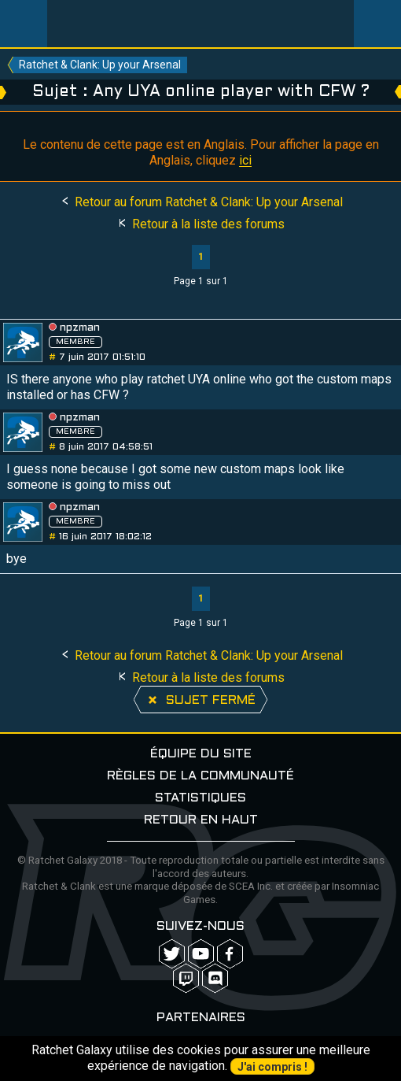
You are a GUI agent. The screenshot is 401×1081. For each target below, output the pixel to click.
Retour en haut (201, 820)
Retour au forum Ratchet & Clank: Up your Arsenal (201, 201)
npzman (80, 328)
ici (245, 160)
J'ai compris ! (272, 1067)
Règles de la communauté (200, 776)
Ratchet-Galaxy (201, 23)
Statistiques (200, 798)
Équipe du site (201, 754)
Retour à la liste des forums (200, 224)
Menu (23, 23)
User (377, 23)
